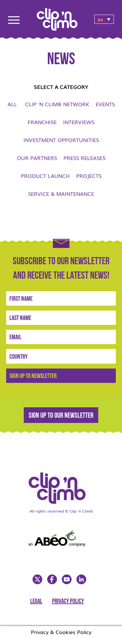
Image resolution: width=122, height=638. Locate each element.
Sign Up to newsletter (33, 376)
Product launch (45, 176)
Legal (36, 601)
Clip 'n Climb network (57, 104)
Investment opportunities (61, 140)
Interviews (78, 122)
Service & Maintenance (61, 193)
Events (105, 104)
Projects (89, 176)
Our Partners (37, 158)
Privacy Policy (68, 601)
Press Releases (84, 158)
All (12, 104)
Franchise (42, 122)
